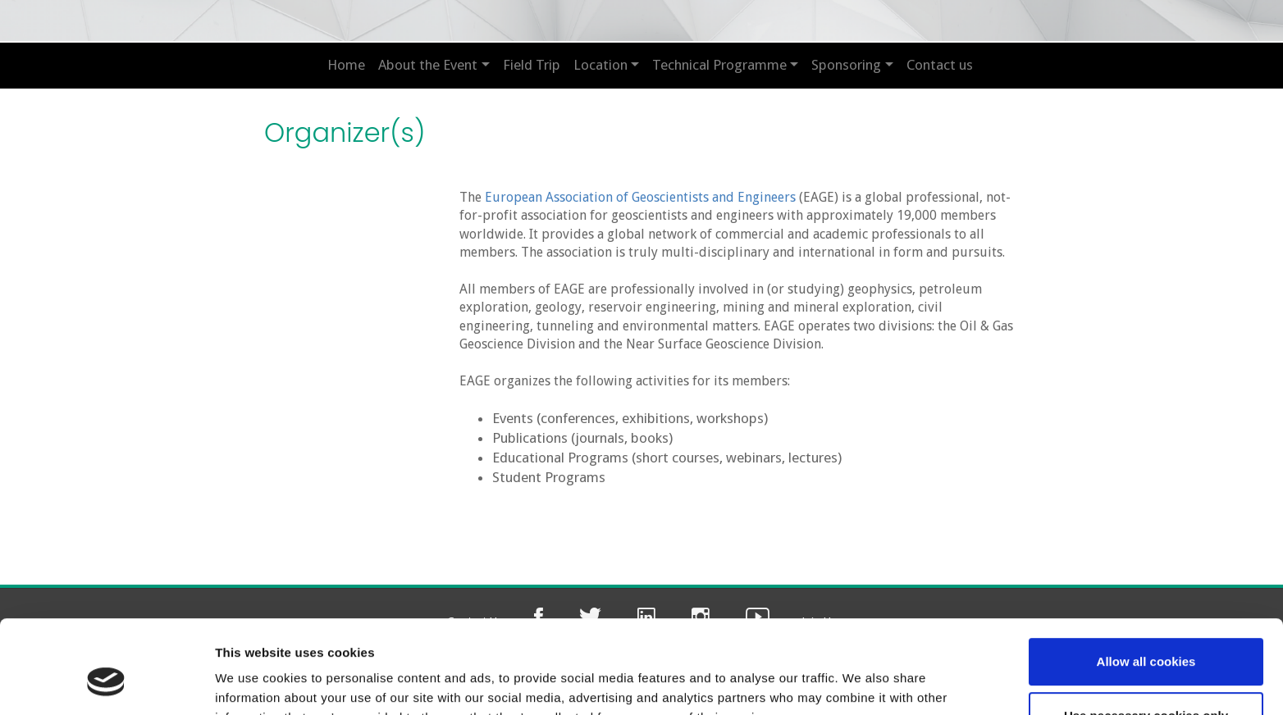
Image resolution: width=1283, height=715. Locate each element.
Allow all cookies (1146, 582)
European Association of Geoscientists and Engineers (640, 197)
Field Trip (531, 65)
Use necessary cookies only (1146, 635)
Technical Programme (719, 65)
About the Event (427, 65)
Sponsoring (846, 65)
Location (600, 65)
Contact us (939, 65)
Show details (253, 683)
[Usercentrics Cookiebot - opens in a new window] (106, 683)
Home (346, 65)
